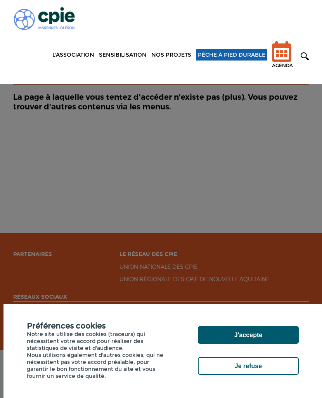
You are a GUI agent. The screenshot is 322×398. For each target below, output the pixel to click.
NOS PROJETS (171, 54)
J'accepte (248, 335)
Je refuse (248, 366)
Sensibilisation (123, 54)
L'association (73, 54)
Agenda (282, 59)
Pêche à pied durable (231, 54)
